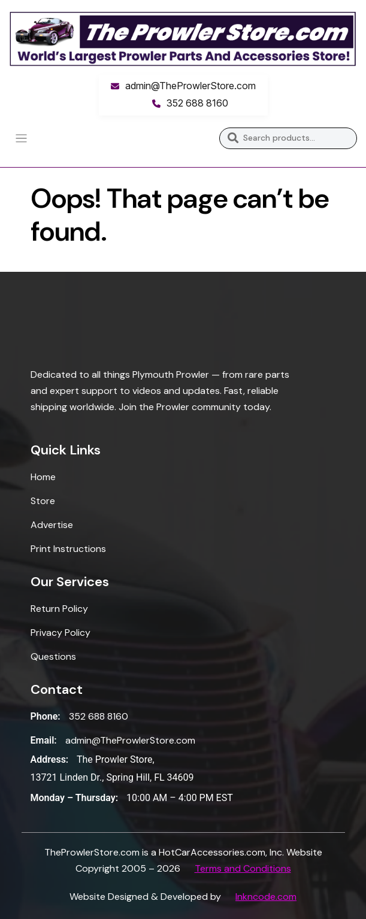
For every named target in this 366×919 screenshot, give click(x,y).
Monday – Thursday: (75, 797)
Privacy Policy (60, 632)
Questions (53, 656)
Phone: (46, 716)
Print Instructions (68, 548)
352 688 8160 (197, 103)
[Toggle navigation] (21, 138)
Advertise (52, 524)
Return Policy (59, 608)
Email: (44, 740)
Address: (50, 759)
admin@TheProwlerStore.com (190, 86)
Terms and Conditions (243, 868)
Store (43, 501)
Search (232, 138)
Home (43, 477)
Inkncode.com (266, 896)
